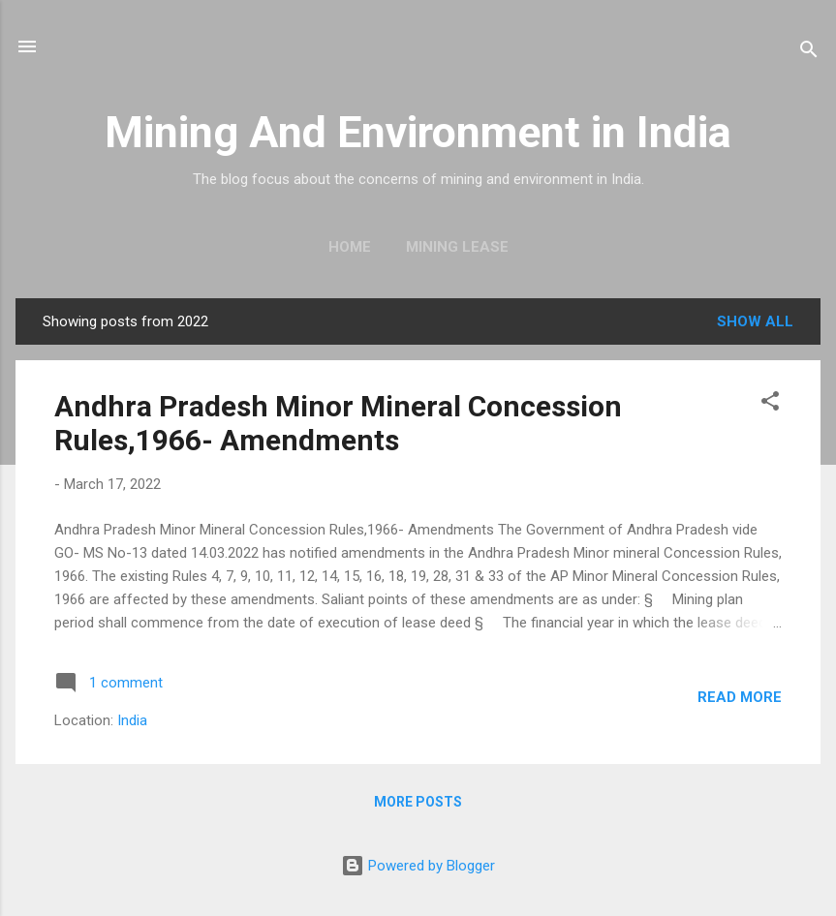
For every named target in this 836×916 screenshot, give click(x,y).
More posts (418, 801)
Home (349, 247)
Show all (755, 321)
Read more (739, 697)
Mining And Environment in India (418, 132)
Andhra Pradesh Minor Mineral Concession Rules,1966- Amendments (338, 423)
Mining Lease (457, 247)
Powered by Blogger (418, 865)
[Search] (809, 52)
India (132, 720)
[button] (770, 404)
